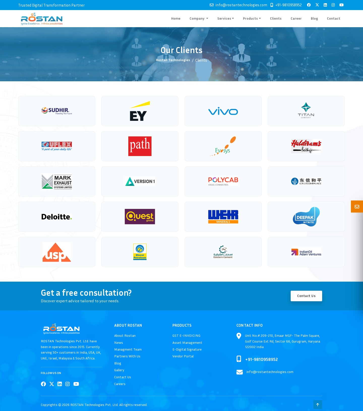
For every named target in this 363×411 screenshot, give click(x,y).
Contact (333, 18)
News (118, 342)
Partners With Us (127, 356)
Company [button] (197, 18)
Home (175, 18)
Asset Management (187, 342)
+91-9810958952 (288, 5)
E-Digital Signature (187, 349)
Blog (314, 18)
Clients (276, 18)
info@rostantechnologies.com (241, 5)
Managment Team (128, 349)
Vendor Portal (183, 356)
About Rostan (125, 335)
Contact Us (306, 296)
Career (296, 18)
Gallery (119, 370)
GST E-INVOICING (186, 335)
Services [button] (224, 18)
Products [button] (250, 18)
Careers (120, 384)
